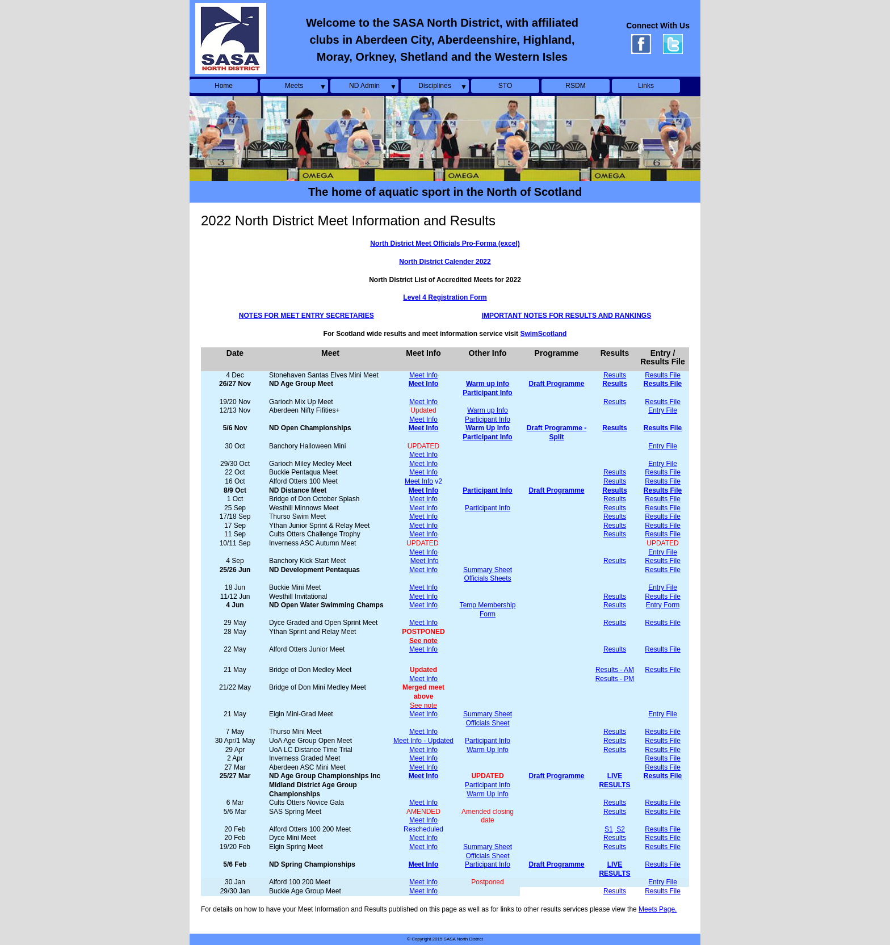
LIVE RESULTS (614, 780)
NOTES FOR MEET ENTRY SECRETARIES (306, 316)
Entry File (662, 410)
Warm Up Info (488, 750)
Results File (663, 375)
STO (505, 86)
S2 (620, 829)
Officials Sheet (487, 723)
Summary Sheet (487, 570)
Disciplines (434, 86)
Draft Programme (556, 776)
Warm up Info (487, 410)
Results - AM (614, 670)
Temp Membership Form (488, 609)
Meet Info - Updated (423, 741)
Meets (294, 86)
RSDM (575, 86)
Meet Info (423, 375)
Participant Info (487, 419)
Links (646, 86)
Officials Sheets (487, 578)
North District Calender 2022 (444, 262)
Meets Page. (658, 909)
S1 (608, 829)
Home (224, 86)
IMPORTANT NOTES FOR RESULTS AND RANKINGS (566, 316)
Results (614, 375)
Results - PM (615, 679)
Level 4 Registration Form (444, 297)
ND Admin (364, 86)
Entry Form (662, 605)
